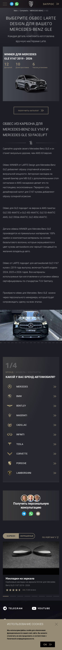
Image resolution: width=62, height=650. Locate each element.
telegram (13, 608)
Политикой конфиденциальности (20, 639)
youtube (41, 608)
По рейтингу (50, 537)
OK (47, 644)
